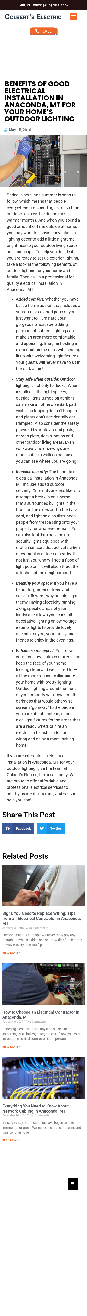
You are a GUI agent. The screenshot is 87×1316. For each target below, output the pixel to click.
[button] (73, 16)
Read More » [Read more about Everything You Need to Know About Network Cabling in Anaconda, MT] (11, 1140)
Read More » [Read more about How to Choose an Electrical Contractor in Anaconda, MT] (11, 1046)
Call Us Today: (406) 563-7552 (44, 5)
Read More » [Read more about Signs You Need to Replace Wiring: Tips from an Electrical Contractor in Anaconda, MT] (11, 952)
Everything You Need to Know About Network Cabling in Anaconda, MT (35, 1108)
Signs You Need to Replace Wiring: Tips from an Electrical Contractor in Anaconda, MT (41, 918)
